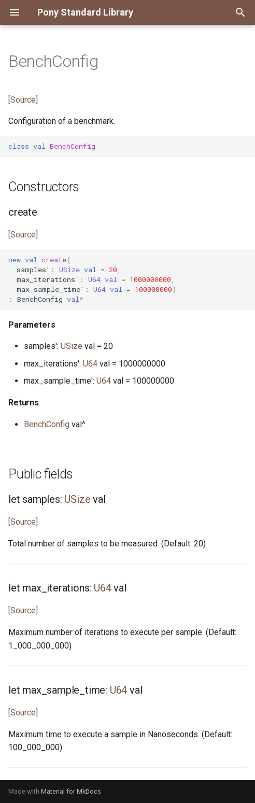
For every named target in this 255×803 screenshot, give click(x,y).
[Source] (23, 100)
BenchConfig (46, 424)
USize (71, 346)
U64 (90, 364)
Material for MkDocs (71, 791)
